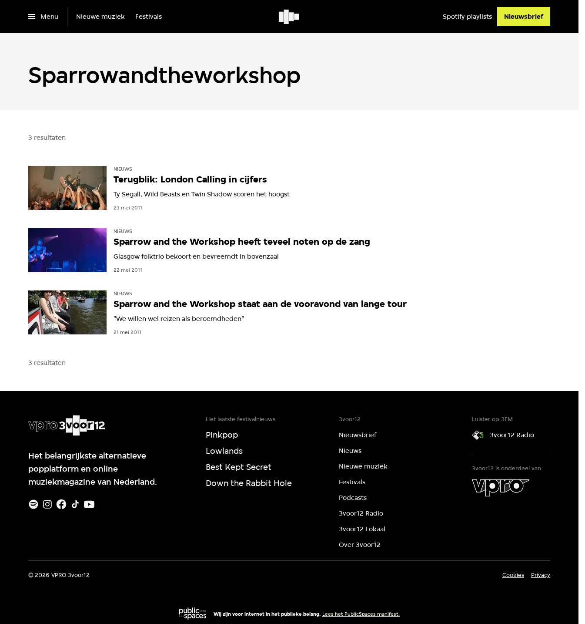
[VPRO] (500, 487)
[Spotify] (33, 504)
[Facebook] (61, 504)
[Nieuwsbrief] (523, 16)
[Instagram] (47, 504)
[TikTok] (75, 504)
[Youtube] (89, 504)
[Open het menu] (43, 16)
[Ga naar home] (289, 16)
